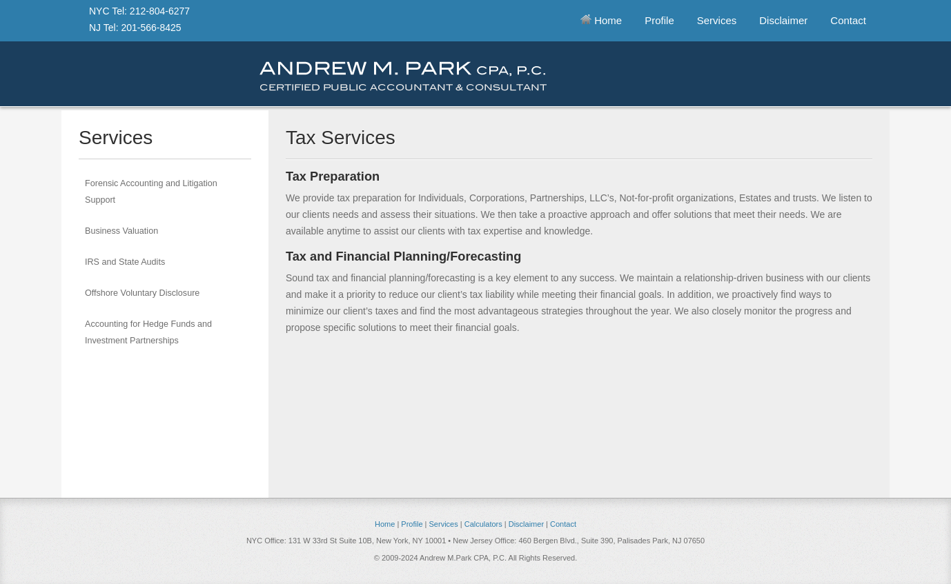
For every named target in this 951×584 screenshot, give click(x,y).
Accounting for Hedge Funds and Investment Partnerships (148, 332)
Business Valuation (121, 231)
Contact (848, 20)
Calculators (483, 524)
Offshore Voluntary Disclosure (142, 293)
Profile (659, 20)
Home (601, 20)
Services (717, 20)
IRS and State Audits (125, 262)
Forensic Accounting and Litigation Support (151, 192)
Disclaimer (783, 20)
